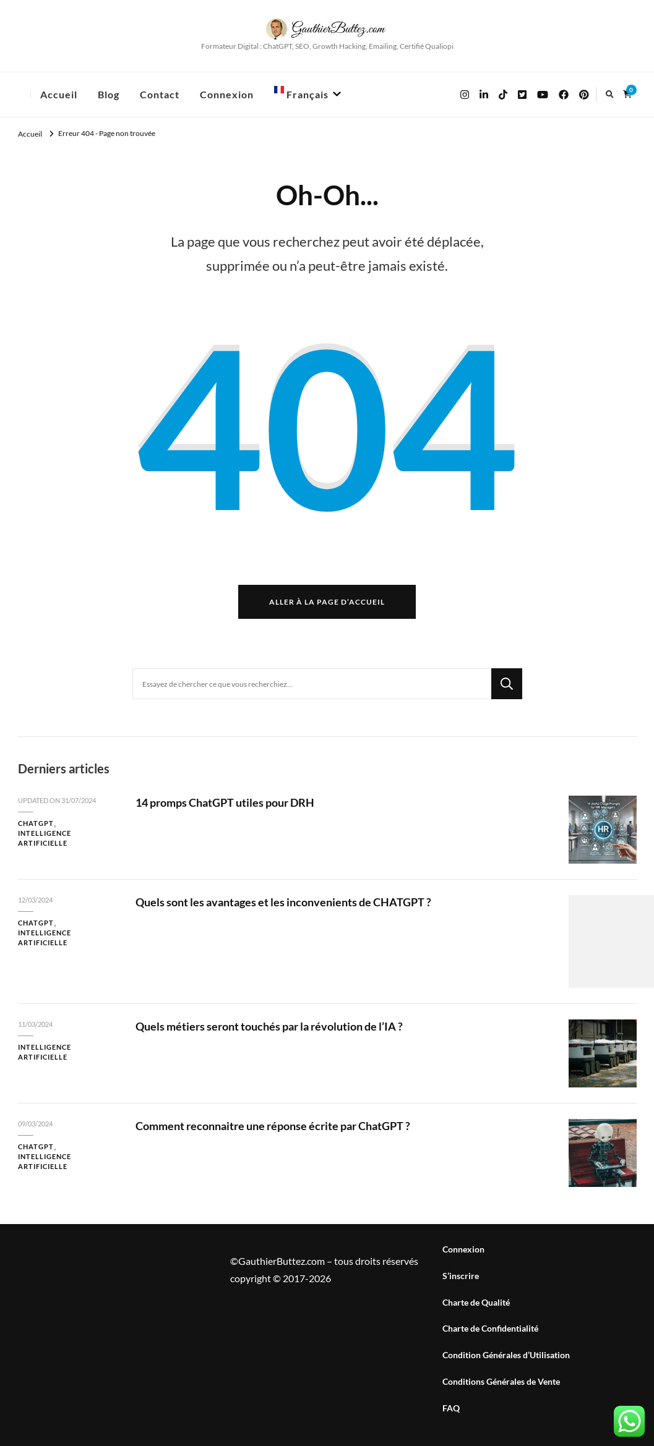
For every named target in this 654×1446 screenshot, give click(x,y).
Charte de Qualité (476, 1302)
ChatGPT (36, 823)
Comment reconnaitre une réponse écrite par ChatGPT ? (273, 1126)
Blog (108, 94)
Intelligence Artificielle (44, 838)
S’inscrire (460, 1275)
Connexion (227, 94)
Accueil (58, 94)
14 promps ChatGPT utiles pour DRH (225, 802)
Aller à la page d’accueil (327, 601)
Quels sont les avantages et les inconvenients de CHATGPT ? (283, 902)
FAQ (451, 1408)
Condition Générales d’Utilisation (506, 1355)
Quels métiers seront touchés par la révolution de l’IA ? (269, 1026)
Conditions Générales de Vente (501, 1381)
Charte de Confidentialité (490, 1328)
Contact (159, 94)
